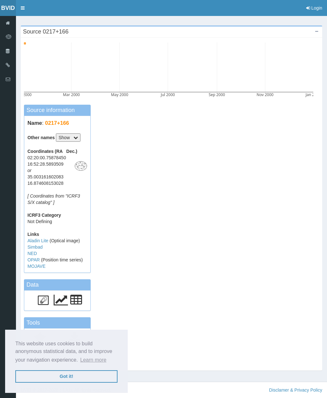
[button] (22, 8)
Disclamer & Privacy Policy (295, 390)
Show (68, 137)
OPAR (34, 259)
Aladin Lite (38, 240)
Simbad (34, 247)
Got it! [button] (66, 376)
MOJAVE (36, 266)
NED (32, 253)
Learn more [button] (93, 360)
